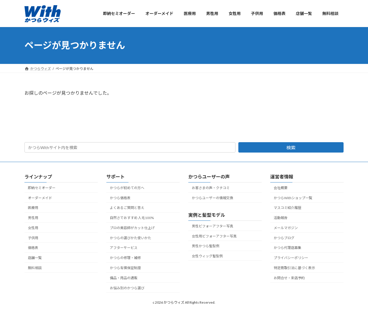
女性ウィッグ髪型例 (207, 256)
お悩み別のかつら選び (127, 288)
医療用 (33, 208)
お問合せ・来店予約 (289, 278)
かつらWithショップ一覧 (293, 198)
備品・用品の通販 (123, 278)
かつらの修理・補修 (125, 258)
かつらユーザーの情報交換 (212, 198)
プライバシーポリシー (291, 258)
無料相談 (35, 268)
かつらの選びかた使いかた (130, 238)
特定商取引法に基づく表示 (294, 268)
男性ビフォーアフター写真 (212, 226)
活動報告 (281, 218)
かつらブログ (284, 238)
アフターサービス (123, 248)
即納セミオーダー (41, 188)
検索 (291, 147)
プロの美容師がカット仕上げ (132, 228)
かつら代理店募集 (287, 248)
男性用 (33, 218)
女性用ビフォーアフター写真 (214, 236)
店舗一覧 (35, 258)
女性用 (33, 228)
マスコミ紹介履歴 (287, 208)
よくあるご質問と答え (127, 208)
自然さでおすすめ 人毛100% (132, 218)
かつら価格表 (120, 198)
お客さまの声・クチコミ (211, 188)
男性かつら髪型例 (205, 246)
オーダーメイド (40, 198)
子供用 (33, 238)
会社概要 (281, 188)
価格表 (33, 248)
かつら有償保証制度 (125, 268)
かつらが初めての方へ (127, 188)
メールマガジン (286, 228)
